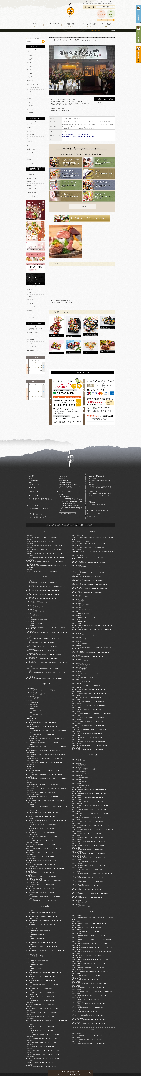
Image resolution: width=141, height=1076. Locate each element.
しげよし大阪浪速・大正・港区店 (80, 541)
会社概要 (29, 292)
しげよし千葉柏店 (30, 846)
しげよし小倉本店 (76, 937)
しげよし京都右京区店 (77, 627)
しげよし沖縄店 (76, 1037)
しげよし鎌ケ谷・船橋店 (32, 842)
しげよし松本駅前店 (31, 1018)
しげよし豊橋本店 (30, 910)
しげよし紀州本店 (76, 735)
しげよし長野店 (29, 1028)
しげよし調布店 (29, 732)
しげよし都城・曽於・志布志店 (80, 1014)
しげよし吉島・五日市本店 (79, 787)
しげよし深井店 (76, 611)
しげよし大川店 (76, 925)
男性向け (29, 156)
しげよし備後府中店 (77, 795)
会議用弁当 (30, 80)
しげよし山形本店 (30, 597)
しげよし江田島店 (76, 791)
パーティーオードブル (33, 84)
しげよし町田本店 (30, 720)
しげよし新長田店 (76, 683)
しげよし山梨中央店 (31, 899)
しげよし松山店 (76, 904)
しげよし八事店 (29, 932)
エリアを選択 (105, 7)
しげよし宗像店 (76, 965)
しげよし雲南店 (76, 835)
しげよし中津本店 (76, 973)
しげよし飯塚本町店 (77, 929)
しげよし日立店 (29, 887)
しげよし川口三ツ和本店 (32, 786)
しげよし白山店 (29, 1052)
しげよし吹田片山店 (77, 583)
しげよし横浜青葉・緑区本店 (33, 740)
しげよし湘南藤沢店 (31, 752)
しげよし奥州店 (29, 593)
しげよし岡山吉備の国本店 (79, 771)
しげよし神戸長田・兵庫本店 (79, 667)
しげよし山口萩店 (76, 860)
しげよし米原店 (76, 731)
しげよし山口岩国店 (77, 864)
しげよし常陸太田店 (31, 891)
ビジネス (29, 142)
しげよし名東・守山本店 (32, 918)
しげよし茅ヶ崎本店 (31, 744)
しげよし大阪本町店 (77, 607)
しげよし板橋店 (29, 716)
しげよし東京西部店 (31, 696)
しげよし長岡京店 (76, 645)
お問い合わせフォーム (36, 514)
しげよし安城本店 (30, 944)
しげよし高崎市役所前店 (32, 866)
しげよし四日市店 (30, 990)
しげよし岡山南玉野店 (77, 775)
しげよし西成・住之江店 (78, 535)
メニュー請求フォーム (33, 347)
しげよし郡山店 (29, 671)
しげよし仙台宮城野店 (31, 653)
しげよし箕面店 (76, 575)
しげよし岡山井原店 (77, 767)
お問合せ (29, 296)
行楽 (28, 145)
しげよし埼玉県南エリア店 (32, 804)
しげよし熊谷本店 (30, 818)
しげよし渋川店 (29, 862)
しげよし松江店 (76, 843)
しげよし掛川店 (29, 1014)
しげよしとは (31, 317)
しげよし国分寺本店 (31, 708)
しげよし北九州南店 (77, 957)
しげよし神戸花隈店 (77, 703)
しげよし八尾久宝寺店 (77, 579)
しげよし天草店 (76, 994)
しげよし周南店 (76, 872)
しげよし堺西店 (76, 591)
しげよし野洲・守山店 (77, 707)
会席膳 (29, 62)
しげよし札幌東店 (30, 559)
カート (29, 336)
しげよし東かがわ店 (77, 880)
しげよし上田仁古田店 (31, 1024)
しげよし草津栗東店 (77, 723)
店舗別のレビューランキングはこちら (106, 102)
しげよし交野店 (76, 619)
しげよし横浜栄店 (30, 748)
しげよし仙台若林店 (31, 625)
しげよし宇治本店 (76, 623)
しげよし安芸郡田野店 (77, 884)
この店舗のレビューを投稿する (104, 99)
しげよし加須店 (29, 826)
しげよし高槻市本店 (77, 549)
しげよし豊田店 (29, 948)
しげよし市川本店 (30, 830)
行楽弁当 (29, 66)
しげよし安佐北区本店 (77, 803)
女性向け (29, 159)
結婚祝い (29, 127)
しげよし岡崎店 (29, 936)
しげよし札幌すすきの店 (32, 563)
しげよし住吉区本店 (77, 545)
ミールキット (31, 105)
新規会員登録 (31, 339)
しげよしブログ (31, 314)
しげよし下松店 (76, 847)
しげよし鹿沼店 (29, 874)
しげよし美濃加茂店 (31, 970)
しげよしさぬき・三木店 (78, 876)
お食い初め (30, 124)
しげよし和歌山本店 (77, 743)
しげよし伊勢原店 (30, 782)
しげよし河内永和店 (77, 595)
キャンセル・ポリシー (96, 517)
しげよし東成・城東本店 (78, 555)
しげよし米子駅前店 (77, 827)
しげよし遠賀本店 (76, 941)
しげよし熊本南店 (76, 990)
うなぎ (29, 91)
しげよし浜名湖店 (30, 998)
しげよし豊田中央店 (31, 940)
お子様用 (29, 73)
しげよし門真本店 (76, 565)
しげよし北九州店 (76, 945)
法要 (28, 138)
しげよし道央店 (29, 547)
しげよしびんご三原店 (77, 815)
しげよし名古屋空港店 (31, 928)
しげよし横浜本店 (30, 772)
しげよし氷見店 (29, 1060)
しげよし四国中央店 (77, 892)
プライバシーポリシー (33, 300)
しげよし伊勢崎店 (30, 870)
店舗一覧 (100, 30)
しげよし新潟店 (29, 1040)
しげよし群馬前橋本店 (31, 858)
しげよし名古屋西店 (31, 962)
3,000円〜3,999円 (32, 185)
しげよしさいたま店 (31, 798)
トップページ (92, 30)
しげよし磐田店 (29, 1010)
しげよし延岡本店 (76, 1006)
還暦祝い (29, 131)
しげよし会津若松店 (31, 676)
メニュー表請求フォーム (36, 517)
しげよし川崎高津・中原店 (32, 760)
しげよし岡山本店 (76, 783)
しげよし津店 (29, 986)
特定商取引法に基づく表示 (34, 329)
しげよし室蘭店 (29, 551)
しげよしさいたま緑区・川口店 (33, 822)
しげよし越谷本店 (30, 790)
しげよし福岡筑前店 (77, 915)
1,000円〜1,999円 (32, 178)
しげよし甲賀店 (76, 715)
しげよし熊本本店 (76, 985)
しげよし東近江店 (76, 727)
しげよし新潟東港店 (31, 1032)
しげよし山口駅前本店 (77, 851)
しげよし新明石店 (76, 687)
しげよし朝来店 (76, 679)
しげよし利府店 (29, 617)
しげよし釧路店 (29, 535)
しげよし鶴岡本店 (30, 605)
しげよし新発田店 (30, 1044)
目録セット (30, 98)
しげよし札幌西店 (30, 543)
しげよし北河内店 (76, 587)
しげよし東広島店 (76, 823)
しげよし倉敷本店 (76, 779)
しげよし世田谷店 (30, 724)
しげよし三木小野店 (77, 675)
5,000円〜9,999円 (32, 192)
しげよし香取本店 (30, 854)
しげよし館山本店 (30, 838)
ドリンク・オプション (33, 87)
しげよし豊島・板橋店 (31, 704)
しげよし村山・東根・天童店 (33, 601)
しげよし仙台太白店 (31, 645)
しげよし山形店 (29, 613)
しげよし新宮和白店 (77, 933)
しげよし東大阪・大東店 (78, 561)
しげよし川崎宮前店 (31, 756)
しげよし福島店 (29, 667)
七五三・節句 (31, 163)
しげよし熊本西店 (76, 981)
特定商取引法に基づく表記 (97, 510)
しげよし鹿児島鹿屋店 (77, 1018)
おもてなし (30, 152)
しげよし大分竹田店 (77, 977)
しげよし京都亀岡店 (77, 655)
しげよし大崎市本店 (31, 621)
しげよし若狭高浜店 (31, 1056)
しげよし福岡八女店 (77, 961)
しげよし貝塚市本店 (77, 615)
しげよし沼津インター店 (32, 994)
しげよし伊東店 (29, 1006)
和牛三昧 (29, 55)
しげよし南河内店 (76, 571)
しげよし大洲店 (76, 888)
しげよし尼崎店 (76, 699)
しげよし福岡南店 (76, 953)
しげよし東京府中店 (31, 728)
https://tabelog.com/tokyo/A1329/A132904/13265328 (78, 136)
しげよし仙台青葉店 (31, 649)
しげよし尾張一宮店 (31, 914)
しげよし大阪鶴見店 (77, 603)
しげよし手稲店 (29, 539)
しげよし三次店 (76, 811)
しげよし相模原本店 (31, 764)
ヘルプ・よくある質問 (33, 332)
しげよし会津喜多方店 (31, 657)
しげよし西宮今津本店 (77, 663)
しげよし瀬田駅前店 (77, 719)
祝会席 (29, 69)
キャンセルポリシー (32, 303)
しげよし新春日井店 (31, 922)
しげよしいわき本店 (31, 661)
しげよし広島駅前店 (77, 799)
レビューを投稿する (82, 372)
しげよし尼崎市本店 (77, 671)
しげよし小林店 (76, 1010)
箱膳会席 (29, 59)
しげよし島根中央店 (77, 839)
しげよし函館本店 (30, 569)
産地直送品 (30, 112)
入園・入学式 (31, 149)
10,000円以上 (31, 196)
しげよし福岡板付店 (77, 921)
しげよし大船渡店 (30, 585)
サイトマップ (31, 307)
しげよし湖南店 (76, 711)
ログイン (29, 343)
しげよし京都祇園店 (77, 659)
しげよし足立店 (29, 712)
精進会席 (29, 77)
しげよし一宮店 (29, 958)
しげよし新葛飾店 (30, 688)
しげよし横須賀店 (30, 768)
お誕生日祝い (31, 134)
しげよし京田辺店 (76, 633)
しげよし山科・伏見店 (77, 651)
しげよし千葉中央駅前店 (32, 834)
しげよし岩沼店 (29, 641)
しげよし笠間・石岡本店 (32, 883)
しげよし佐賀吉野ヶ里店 (78, 969)
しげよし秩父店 (29, 814)
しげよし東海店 (29, 966)
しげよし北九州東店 (77, 949)
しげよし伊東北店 (30, 1002)
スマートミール (31, 109)
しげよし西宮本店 (76, 691)
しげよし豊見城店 (76, 1033)
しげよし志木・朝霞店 (31, 810)
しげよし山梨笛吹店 (31, 895)
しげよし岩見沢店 (30, 555)
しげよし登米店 (29, 637)
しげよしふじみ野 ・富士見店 (33, 794)
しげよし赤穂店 (76, 695)
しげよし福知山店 (76, 637)
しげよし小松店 (29, 1048)
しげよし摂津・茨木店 (77, 599)
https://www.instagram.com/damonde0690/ (75, 134)
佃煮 (28, 102)
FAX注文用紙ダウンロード (34, 350)
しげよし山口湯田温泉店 (78, 855)
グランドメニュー (32, 52)
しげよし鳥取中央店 (77, 831)
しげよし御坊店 (76, 739)
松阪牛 (29, 95)
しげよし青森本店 (30, 581)
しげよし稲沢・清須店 (31, 954)
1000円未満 (30, 174)
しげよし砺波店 (29, 1064)
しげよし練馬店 (29, 700)
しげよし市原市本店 (31, 850)
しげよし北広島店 (76, 807)
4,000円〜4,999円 (32, 189)
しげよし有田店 (76, 747)
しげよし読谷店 (76, 1041)
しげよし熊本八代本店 (77, 1002)
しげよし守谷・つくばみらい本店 (34, 878)
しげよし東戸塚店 (30, 776)
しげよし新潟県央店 (31, 1036)
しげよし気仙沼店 (30, 631)
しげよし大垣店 (29, 974)
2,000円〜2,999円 (32, 181)
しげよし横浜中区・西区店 (32, 736)
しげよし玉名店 (76, 998)
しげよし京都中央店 (77, 641)
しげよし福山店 (76, 819)
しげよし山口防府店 (77, 868)
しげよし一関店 (29, 589)
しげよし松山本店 (76, 900)
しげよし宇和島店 (76, 896)
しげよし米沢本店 (30, 609)
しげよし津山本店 (76, 763)
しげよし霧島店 (76, 1022)
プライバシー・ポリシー (96, 513)
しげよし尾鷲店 (29, 982)
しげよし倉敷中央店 (77, 759)
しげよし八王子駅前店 (31, 692)
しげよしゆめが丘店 (31, 978)
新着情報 (29, 310)
